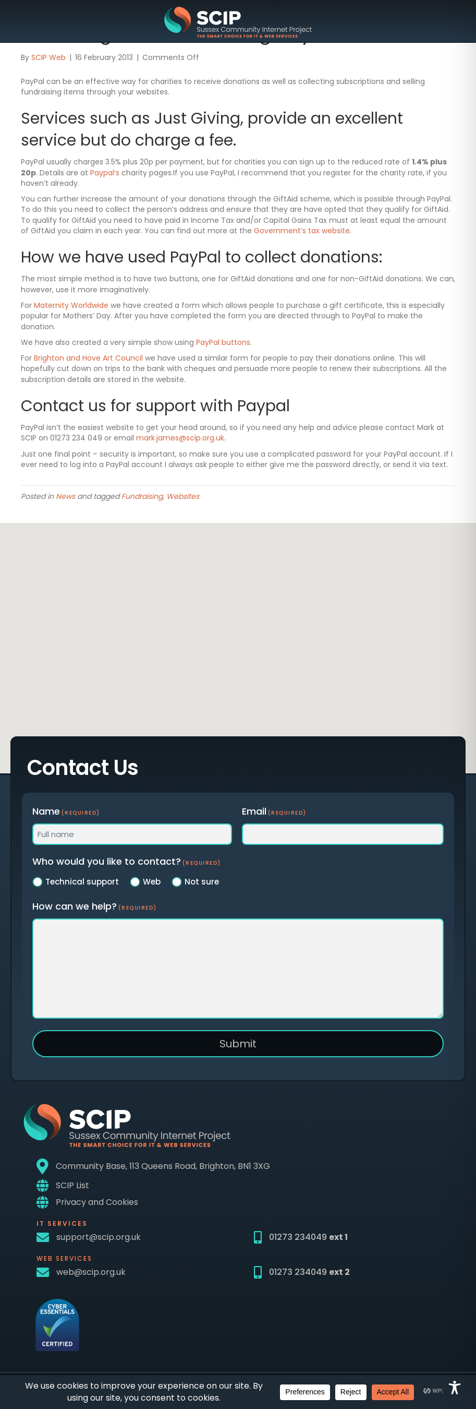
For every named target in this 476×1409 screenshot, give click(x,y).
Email (274, 811)
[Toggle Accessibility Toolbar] (454, 1387)
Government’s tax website (302, 230)
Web (152, 881)
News (65, 496)
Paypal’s (104, 173)
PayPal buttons (223, 342)
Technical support (82, 881)
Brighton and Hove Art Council (88, 358)
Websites (182, 496)
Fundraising (142, 496)
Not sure (202, 881)
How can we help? (94, 906)
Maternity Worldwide (71, 305)
